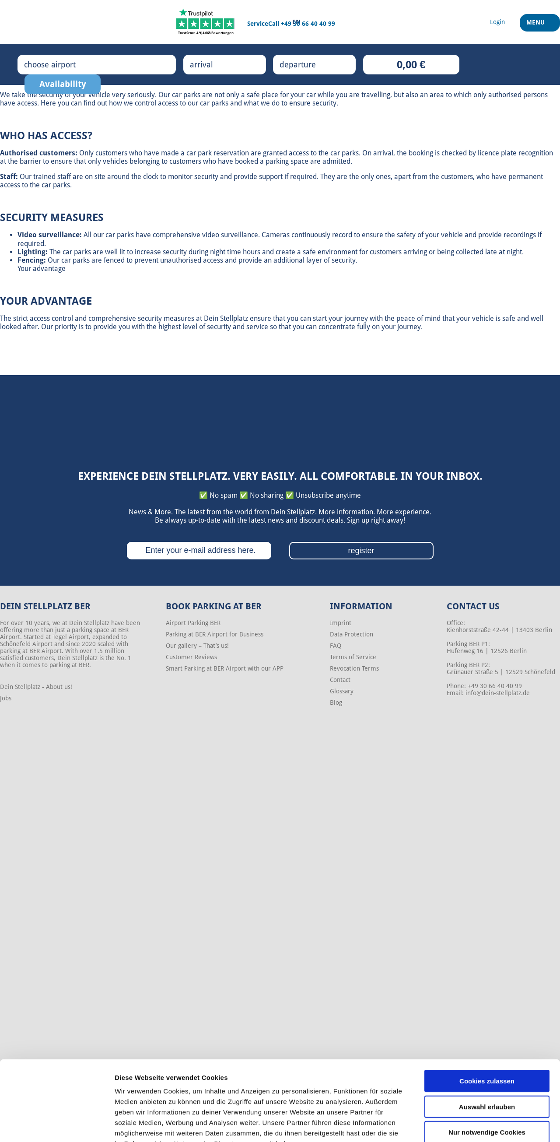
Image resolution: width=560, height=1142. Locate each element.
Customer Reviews (191, 657)
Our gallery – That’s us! (197, 645)
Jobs (5, 698)
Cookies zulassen (486, 1026)
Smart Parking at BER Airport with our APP (225, 668)
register (361, 550)
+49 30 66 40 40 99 (308, 23)
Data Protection (351, 634)
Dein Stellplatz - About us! (36, 686)
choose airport (59, 64)
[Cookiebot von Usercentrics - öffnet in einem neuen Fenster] (56, 1124)
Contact (340, 679)
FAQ (335, 645)
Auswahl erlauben (487, 1052)
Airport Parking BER (193, 622)
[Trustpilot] (205, 21)
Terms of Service (353, 657)
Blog (336, 702)
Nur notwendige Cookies (486, 1078)
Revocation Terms (354, 668)
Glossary (342, 691)
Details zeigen (465, 1124)
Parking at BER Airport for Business (214, 634)
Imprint (340, 622)
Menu (536, 26)
